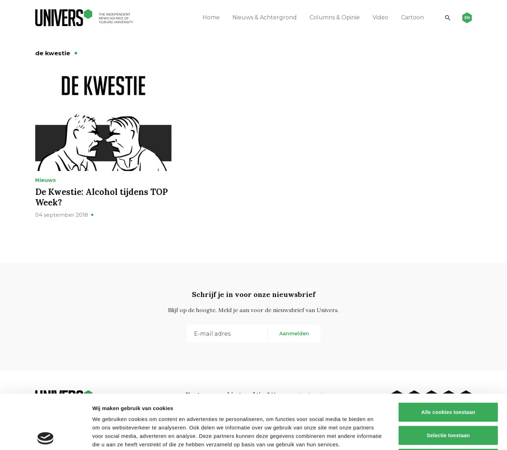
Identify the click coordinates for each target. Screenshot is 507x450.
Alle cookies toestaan (448, 358)
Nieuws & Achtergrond (264, 17)
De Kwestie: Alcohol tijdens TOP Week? (101, 197)
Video (380, 17)
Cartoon (412, 17)
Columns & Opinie (334, 17)
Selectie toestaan (448, 381)
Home (211, 17)
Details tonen (380, 436)
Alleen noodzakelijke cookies (448, 404)
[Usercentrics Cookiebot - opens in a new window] (45, 436)
